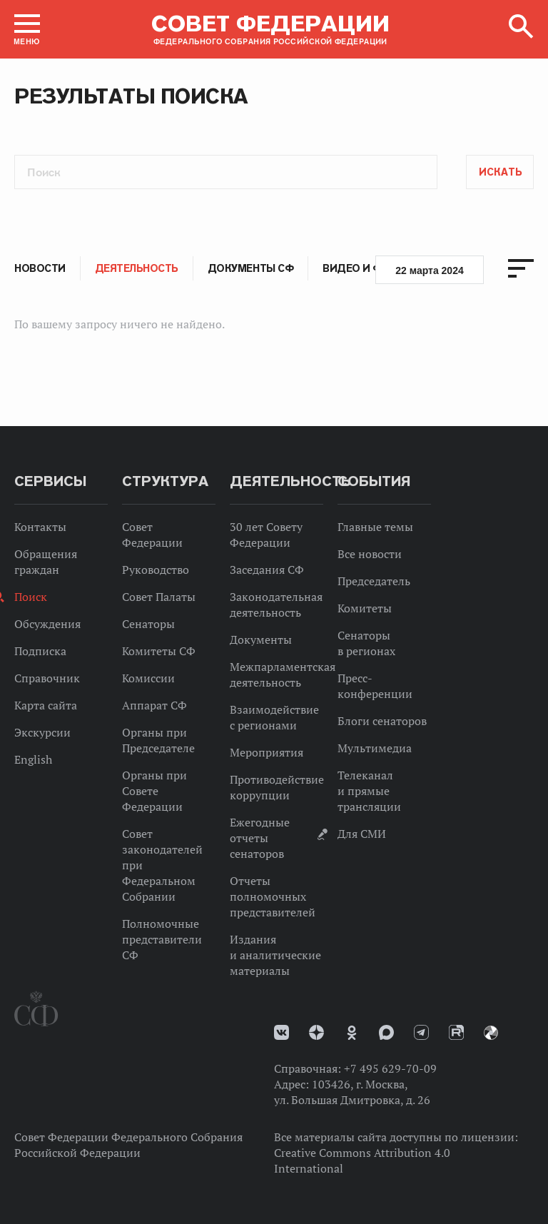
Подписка (40, 651)
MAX (386, 1032)
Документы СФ (250, 268)
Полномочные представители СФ (162, 939)
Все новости (370, 554)
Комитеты (365, 608)
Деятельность (136, 268)
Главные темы (375, 527)
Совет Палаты (159, 597)
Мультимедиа (375, 748)
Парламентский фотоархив (491, 1033)
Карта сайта (45, 705)
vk (281, 1032)
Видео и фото (364, 268)
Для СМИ (362, 833)
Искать (500, 172)
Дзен (316, 1032)
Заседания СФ (267, 569)
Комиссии (148, 678)
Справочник (47, 678)
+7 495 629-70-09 (390, 1068)
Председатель (374, 581)
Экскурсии (42, 732)
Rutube (456, 1032)
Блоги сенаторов (382, 721)
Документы (261, 639)
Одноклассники (352, 1033)
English (33, 759)
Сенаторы (148, 624)
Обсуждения (47, 624)
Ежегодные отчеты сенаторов (260, 838)
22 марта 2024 (429, 270)
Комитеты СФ (159, 651)
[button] (27, 29)
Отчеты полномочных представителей (272, 896)
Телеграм (421, 1032)
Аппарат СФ (154, 705)
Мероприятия (266, 752)
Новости (40, 268)
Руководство (155, 569)
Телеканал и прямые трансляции (369, 791)
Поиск (30, 597)
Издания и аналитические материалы (275, 955)
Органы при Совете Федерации (154, 791)
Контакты (40, 527)
